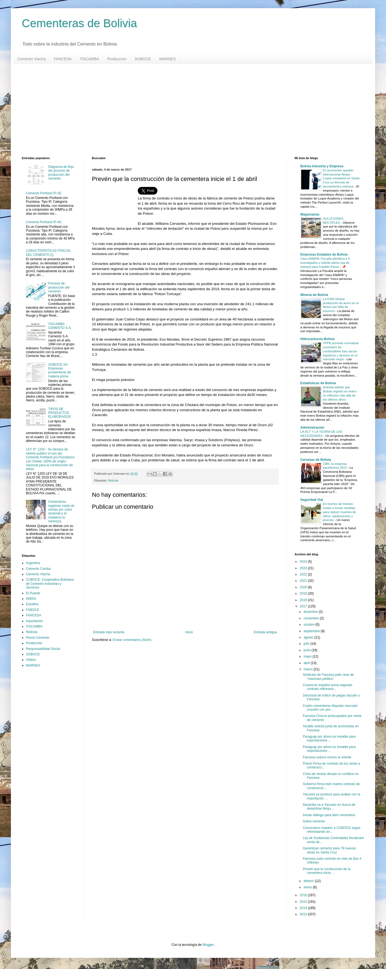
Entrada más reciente (108, 632)
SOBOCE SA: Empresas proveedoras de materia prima (59, 370)
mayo (308, 656)
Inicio (189, 632)
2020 (304, 587)
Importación (34, 621)
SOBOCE (142, 59)
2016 (304, 895)
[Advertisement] (185, 110)
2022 (304, 574)
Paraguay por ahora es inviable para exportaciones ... (329, 738)
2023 (304, 568)
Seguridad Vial (311, 500)
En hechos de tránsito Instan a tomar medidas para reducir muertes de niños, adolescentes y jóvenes (339, 512)
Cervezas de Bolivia (315, 460)
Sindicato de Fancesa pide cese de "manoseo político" (328, 676)
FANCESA (62, 59)
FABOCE (32, 610)
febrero (309, 881)
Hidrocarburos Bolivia (317, 339)
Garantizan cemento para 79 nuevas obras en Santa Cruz (329, 850)
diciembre (311, 612)
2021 (304, 581)
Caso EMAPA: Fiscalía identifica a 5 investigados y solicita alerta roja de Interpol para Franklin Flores (325, 262)
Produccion (116, 59)
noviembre (312, 618)
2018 (304, 600)
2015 (304, 902)
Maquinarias (309, 214)
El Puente (33, 593)
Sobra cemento (314, 821)
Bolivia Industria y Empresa (321, 166)
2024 (304, 562)
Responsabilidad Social (43, 649)
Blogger (208, 945)
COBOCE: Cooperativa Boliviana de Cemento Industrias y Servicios (50, 583)
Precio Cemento (37, 638)
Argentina (33, 563)
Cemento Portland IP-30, (44, 193)
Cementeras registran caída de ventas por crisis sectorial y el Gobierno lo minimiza (61, 511)
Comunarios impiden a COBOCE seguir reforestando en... (331, 830)
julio (307, 644)
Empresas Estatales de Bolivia (324, 254)
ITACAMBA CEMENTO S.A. (60, 326)
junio (308, 650)
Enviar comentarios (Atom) (132, 640)
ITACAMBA (89, 59)
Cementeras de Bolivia (79, 23)
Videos (31, 660)
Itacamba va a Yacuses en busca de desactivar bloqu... (329, 806)
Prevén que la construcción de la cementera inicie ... (326, 871)
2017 (304, 606)
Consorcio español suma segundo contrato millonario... (327, 687)
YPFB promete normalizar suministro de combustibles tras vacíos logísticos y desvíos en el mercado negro (341, 351)
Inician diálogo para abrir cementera (329, 815)
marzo (309, 669)
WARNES (167, 59)
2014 (304, 908)
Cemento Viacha (31, 59)
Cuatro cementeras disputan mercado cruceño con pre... (330, 707)
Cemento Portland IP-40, (44, 222)
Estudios (32, 604)
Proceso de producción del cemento (59, 287)
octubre (309, 624)
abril (307, 663)
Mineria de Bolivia (314, 295)
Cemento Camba (38, 569)
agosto (309, 637)
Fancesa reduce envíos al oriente (327, 757)
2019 (304, 593)
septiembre (312, 631)
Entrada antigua (265, 632)
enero (308, 887)
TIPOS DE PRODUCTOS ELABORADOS (59, 413)
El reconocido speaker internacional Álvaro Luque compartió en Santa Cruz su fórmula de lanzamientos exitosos (341, 178)
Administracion (312, 427)
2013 (304, 914)
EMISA (31, 599)
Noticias (113, 480)
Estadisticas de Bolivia (318, 383)
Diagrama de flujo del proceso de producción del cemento (61, 172)
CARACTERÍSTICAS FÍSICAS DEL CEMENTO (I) (48, 252)
